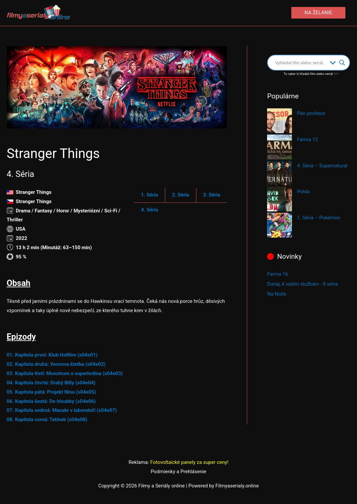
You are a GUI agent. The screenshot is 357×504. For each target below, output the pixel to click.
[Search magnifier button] (342, 62)
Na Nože (276, 294)
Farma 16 (277, 274)
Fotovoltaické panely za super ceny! (189, 462)
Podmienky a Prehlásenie (178, 472)
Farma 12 (307, 139)
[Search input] (300, 62)
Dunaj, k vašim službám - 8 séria (302, 284)
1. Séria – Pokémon (318, 218)
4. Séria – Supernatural (322, 166)
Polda (303, 192)
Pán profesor (311, 113)
